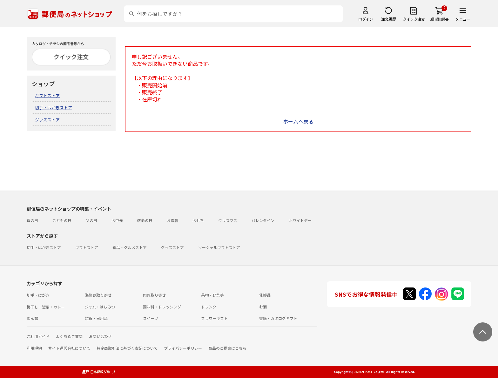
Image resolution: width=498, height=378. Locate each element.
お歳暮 (172, 220)
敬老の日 (144, 220)
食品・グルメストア (129, 247)
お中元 (117, 220)
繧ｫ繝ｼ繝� (439, 19)
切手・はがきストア (53, 108)
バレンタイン (263, 220)
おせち (198, 220)
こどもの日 (61, 220)
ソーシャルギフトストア (219, 247)
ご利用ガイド (38, 336)
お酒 (263, 306)
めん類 (32, 318)
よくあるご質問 (69, 336)
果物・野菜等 (212, 295)
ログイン (365, 19)
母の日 (32, 220)
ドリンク (208, 306)
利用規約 (34, 348)
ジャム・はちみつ (100, 306)
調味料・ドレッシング (162, 306)
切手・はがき (38, 295)
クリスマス (227, 220)
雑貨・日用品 (96, 318)
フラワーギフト (214, 318)
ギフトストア (47, 95)
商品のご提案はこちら (227, 348)
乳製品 (265, 295)
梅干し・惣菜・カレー (46, 306)
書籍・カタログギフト (278, 318)
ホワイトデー (300, 220)
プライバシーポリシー (183, 348)
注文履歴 (388, 19)
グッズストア (47, 120)
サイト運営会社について (69, 348)
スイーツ (150, 318)
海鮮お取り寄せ (98, 295)
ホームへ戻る (298, 121)
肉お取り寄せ (154, 295)
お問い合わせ (100, 336)
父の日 (91, 220)
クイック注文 (414, 19)
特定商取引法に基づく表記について (127, 348)
